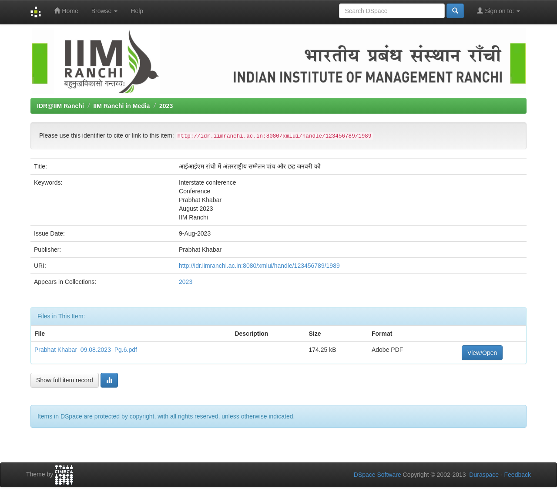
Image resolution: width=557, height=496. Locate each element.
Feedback (517, 474)
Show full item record (64, 380)
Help (137, 10)
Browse (104, 10)
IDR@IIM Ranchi (60, 105)
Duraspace (484, 474)
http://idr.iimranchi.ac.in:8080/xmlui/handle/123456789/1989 (259, 265)
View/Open (482, 352)
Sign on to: (498, 10)
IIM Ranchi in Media (121, 105)
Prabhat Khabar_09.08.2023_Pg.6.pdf (85, 349)
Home (66, 10)
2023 (166, 105)
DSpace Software (377, 474)
